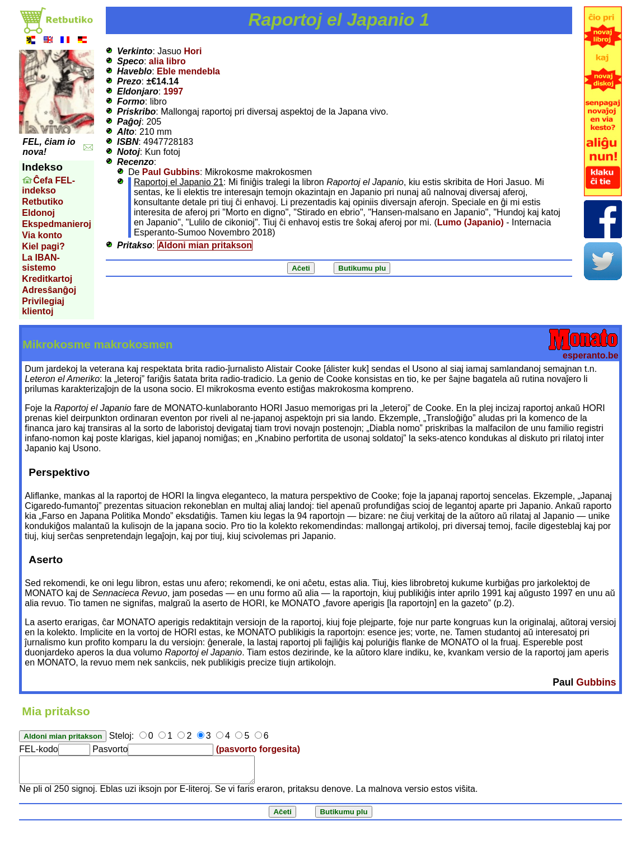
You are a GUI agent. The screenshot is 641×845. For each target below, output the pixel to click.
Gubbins (596, 682)
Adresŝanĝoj (49, 290)
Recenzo (135, 162)
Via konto (42, 235)
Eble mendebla (188, 71)
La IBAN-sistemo (41, 262)
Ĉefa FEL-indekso (48, 185)
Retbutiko (42, 201)
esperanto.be (591, 355)
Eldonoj (38, 213)
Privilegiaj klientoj (43, 306)
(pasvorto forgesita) (258, 749)
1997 (173, 91)
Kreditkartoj (47, 279)
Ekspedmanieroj (56, 224)
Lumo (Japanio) (470, 222)
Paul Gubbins (171, 172)
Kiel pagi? (43, 246)
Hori (193, 51)
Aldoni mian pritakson (205, 245)
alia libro (167, 61)
